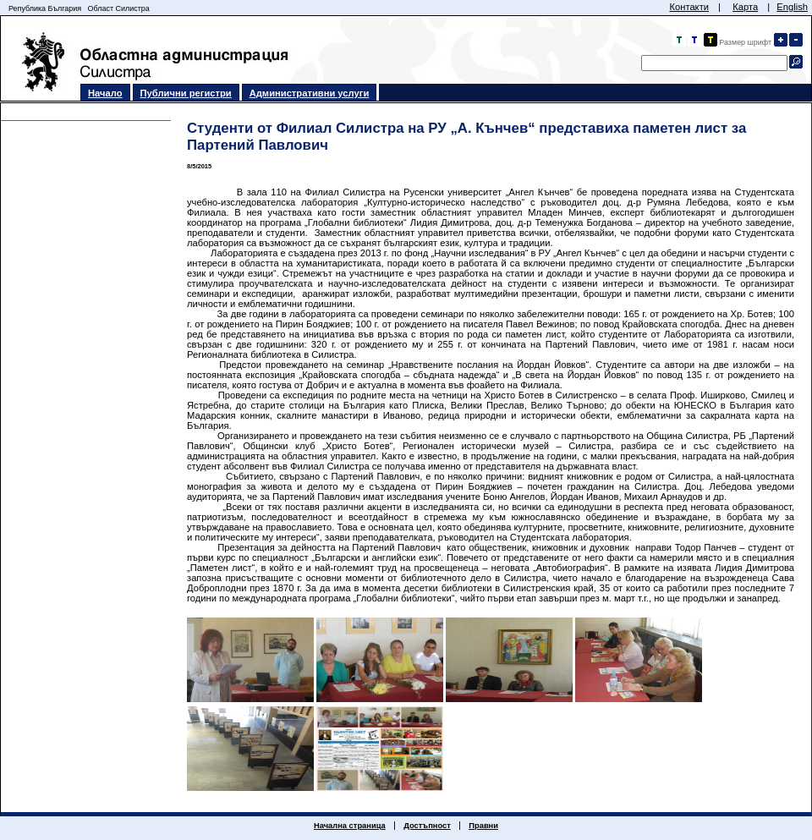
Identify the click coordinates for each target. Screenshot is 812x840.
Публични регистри (186, 93)
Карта (745, 7)
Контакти (689, 7)
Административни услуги (310, 93)
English (792, 7)
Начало (105, 93)
